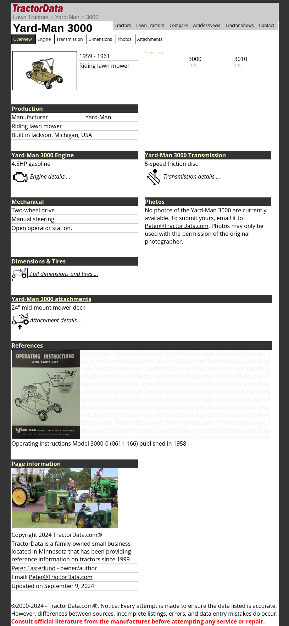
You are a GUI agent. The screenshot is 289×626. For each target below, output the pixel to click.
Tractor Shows (240, 25)
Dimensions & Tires (39, 261)
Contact (266, 25)
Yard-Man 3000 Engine (43, 155)
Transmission (69, 39)
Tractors (123, 25)
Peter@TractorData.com (177, 226)
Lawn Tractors (31, 17)
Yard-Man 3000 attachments (51, 299)
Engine (44, 39)
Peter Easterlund (34, 568)
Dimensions (100, 39)
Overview (22, 39)
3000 (92, 17)
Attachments (149, 39)
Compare (178, 25)
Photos (125, 39)
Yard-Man (67, 17)
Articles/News (206, 25)
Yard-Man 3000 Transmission (185, 155)
